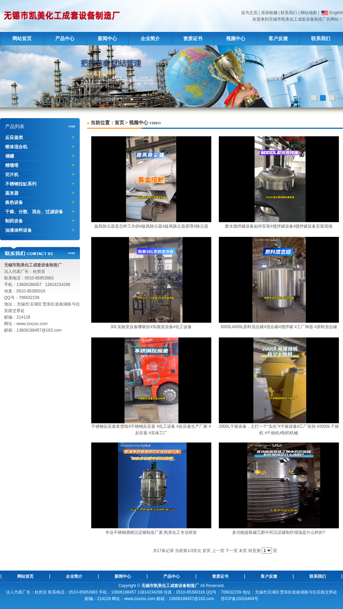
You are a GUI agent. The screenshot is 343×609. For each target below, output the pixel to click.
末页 (243, 550)
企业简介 (150, 38)
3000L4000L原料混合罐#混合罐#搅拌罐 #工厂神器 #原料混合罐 (279, 326)
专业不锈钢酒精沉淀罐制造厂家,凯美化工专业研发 (151, 532)
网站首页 (22, 38)
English (331, 12)
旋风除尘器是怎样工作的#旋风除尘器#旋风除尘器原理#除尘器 (151, 226)
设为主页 (249, 12)
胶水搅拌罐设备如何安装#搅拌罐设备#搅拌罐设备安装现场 (278, 226)
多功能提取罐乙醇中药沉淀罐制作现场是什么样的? (278, 532)
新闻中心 (107, 38)
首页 (119, 122)
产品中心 (64, 38)
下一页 (231, 550)
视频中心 (235, 38)
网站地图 (308, 12)
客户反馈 (278, 38)
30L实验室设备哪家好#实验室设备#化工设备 (151, 326)
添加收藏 (269, 12)
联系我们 (289, 12)
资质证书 (192, 38)
